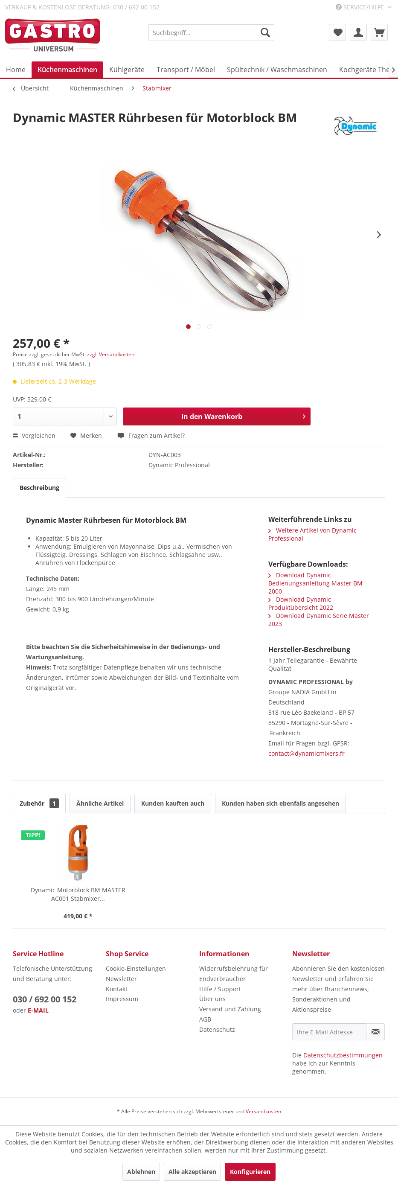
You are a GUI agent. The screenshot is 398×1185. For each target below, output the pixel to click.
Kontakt (117, 989)
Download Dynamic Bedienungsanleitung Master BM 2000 (315, 583)
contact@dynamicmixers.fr (306, 753)
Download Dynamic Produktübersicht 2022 (300, 603)
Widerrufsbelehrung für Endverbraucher (233, 973)
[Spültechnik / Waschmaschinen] (277, 69)
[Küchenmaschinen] (67, 69)
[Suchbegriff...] (211, 32)
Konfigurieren (250, 1172)
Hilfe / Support (220, 989)
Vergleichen (34, 435)
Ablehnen (141, 1172)
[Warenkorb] (379, 32)
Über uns (212, 999)
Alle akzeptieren (192, 1172)
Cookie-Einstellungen (136, 968)
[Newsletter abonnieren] (375, 1031)
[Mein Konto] (358, 32)
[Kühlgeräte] (127, 69)
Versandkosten (263, 1111)
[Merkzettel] (337, 32)
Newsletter (121, 979)
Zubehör (39, 803)
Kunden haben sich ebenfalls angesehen (280, 803)
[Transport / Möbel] (186, 69)
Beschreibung (39, 487)
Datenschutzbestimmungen (343, 1055)
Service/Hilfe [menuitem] (361, 7)
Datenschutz (217, 1029)
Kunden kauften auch (172, 803)
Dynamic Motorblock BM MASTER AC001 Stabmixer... (78, 894)
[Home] (16, 69)
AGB (205, 1019)
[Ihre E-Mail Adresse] (329, 1031)
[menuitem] (211, 32)
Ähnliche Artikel (100, 803)
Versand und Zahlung (230, 1009)
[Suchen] (265, 32)
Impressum (122, 999)
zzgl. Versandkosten (110, 354)
